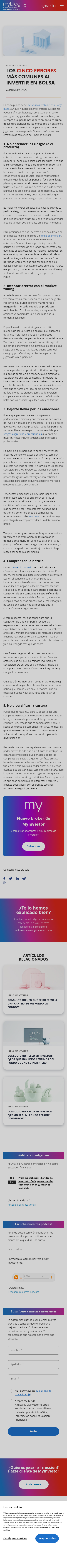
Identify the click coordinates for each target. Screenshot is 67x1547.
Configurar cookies (15, 1538)
